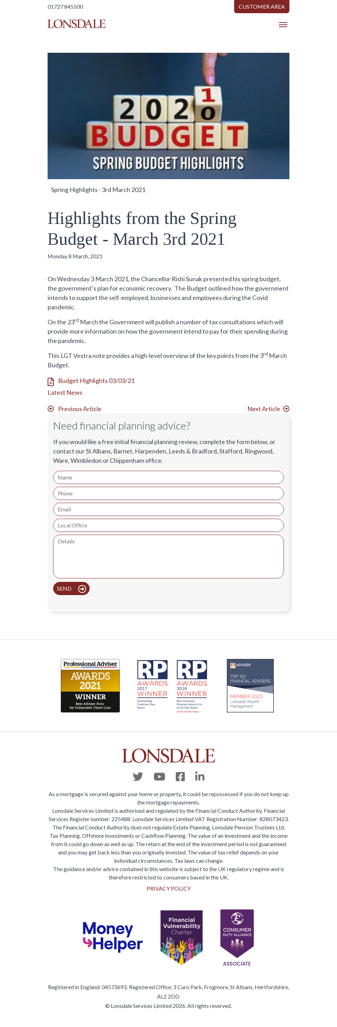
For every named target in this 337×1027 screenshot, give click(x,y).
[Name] (168, 477)
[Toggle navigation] (283, 25)
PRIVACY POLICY (169, 888)
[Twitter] (138, 776)
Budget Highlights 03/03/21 (96, 380)
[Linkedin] (199, 776)
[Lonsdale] (168, 756)
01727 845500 (65, 6)
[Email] (168, 509)
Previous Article (79, 408)
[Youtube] (159, 776)
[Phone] (168, 493)
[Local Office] (168, 525)
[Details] (168, 556)
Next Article (263, 408)
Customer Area (262, 6)
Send (65, 588)
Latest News (65, 392)
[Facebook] (180, 776)
